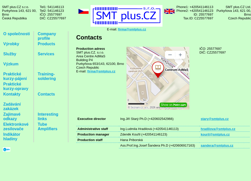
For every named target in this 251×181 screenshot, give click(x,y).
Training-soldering (47, 76)
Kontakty (11, 94)
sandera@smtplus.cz (217, 145)
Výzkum (10, 64)
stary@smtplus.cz (215, 119)
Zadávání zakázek (12, 106)
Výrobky (11, 44)
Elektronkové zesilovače (15, 126)
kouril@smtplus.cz (215, 134)
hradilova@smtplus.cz (218, 129)
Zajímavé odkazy (11, 116)
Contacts (46, 94)
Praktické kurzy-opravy (15, 86)
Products (46, 44)
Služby (9, 54)
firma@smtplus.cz (132, 29)
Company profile (47, 36)
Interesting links (48, 116)
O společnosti (16, 34)
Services (46, 54)
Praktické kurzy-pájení (15, 76)
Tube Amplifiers (47, 126)
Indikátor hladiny (11, 136)
